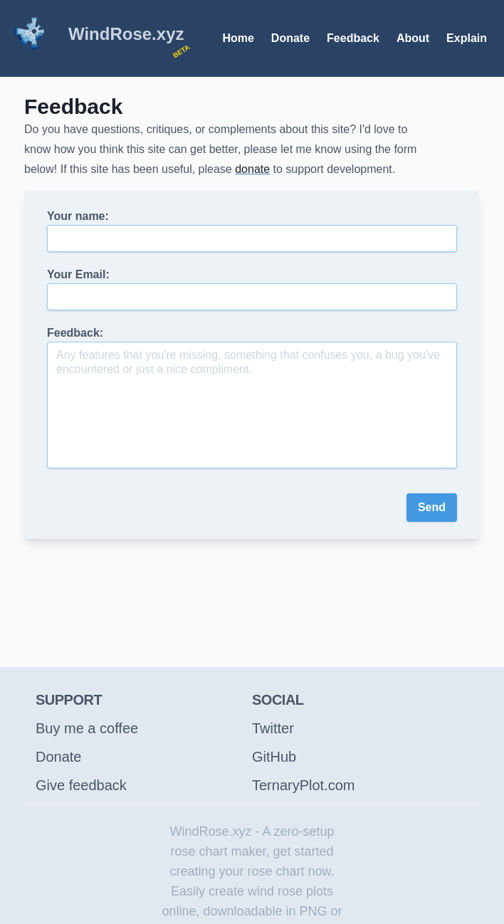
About (413, 38)
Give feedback (81, 785)
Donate (290, 38)
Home (237, 38)
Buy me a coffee (87, 728)
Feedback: (252, 397)
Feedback (353, 38)
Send (432, 507)
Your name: (252, 231)
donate (252, 169)
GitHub (274, 757)
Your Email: (252, 289)
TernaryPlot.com (303, 785)
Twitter (273, 728)
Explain (466, 38)
